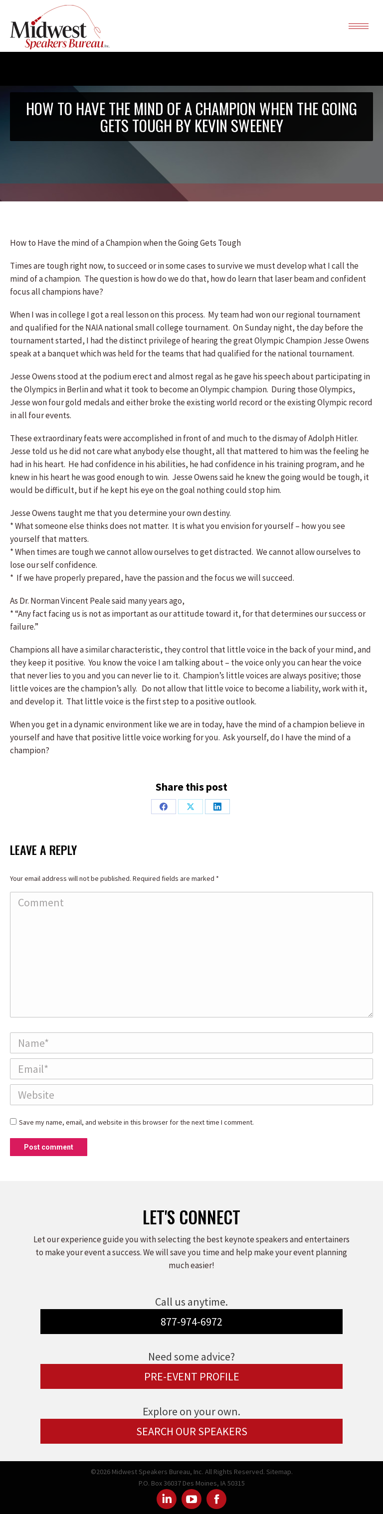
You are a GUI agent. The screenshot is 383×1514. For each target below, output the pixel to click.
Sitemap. (279, 1471)
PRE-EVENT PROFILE (191, 1376)
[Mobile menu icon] (358, 26)
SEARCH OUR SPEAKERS (191, 1431)
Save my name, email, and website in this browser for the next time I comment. (136, 1122)
